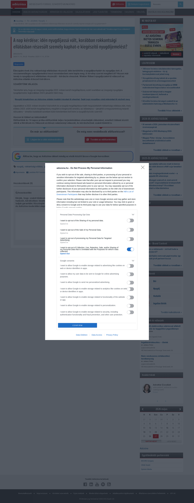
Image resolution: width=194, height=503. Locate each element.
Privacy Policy (112, 335)
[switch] (130, 220)
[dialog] (97, 251)
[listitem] (97, 214)
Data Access (97, 335)
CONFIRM (77, 325)
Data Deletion (81, 335)
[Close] (143, 168)
